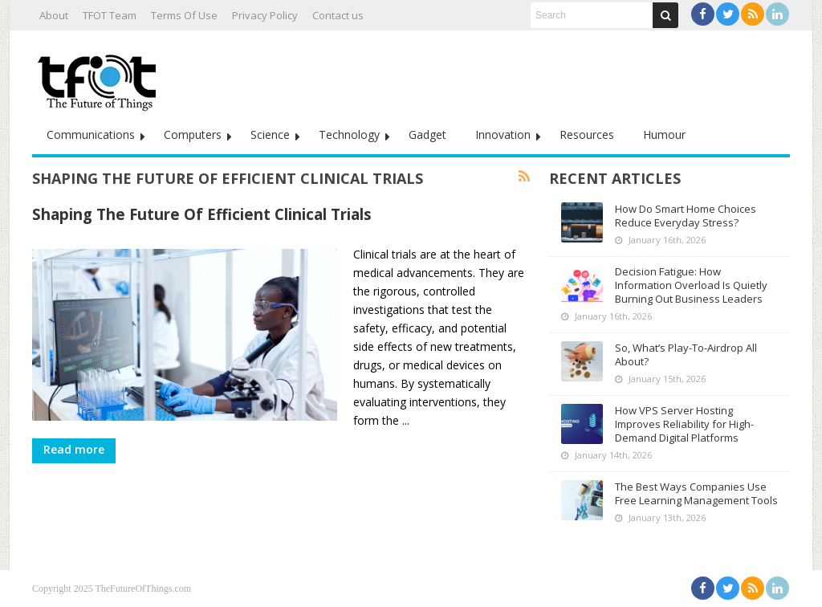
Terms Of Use (184, 15)
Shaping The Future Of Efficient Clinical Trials (202, 214)
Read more (73, 449)
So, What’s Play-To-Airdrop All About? (686, 354)
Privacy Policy (265, 15)
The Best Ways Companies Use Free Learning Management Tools (696, 493)
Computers (193, 134)
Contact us (338, 15)
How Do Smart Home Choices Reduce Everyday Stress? (685, 216)
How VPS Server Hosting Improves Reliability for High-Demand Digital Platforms (684, 424)
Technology (349, 134)
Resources (587, 134)
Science (270, 134)
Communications (91, 134)
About (53, 15)
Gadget (427, 134)
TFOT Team (109, 15)
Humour (664, 134)
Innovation (503, 134)
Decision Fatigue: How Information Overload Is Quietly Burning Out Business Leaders (691, 285)
